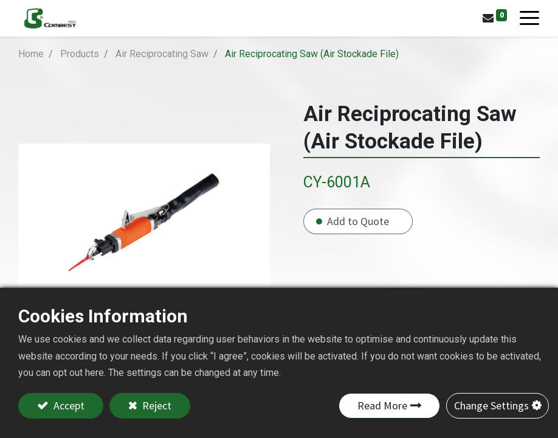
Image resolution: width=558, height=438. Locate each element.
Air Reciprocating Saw (161, 54)
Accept (67, 405)
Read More (382, 405)
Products (79, 54)
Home (31, 54)
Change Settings (491, 405)
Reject (155, 405)
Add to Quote (358, 221)
